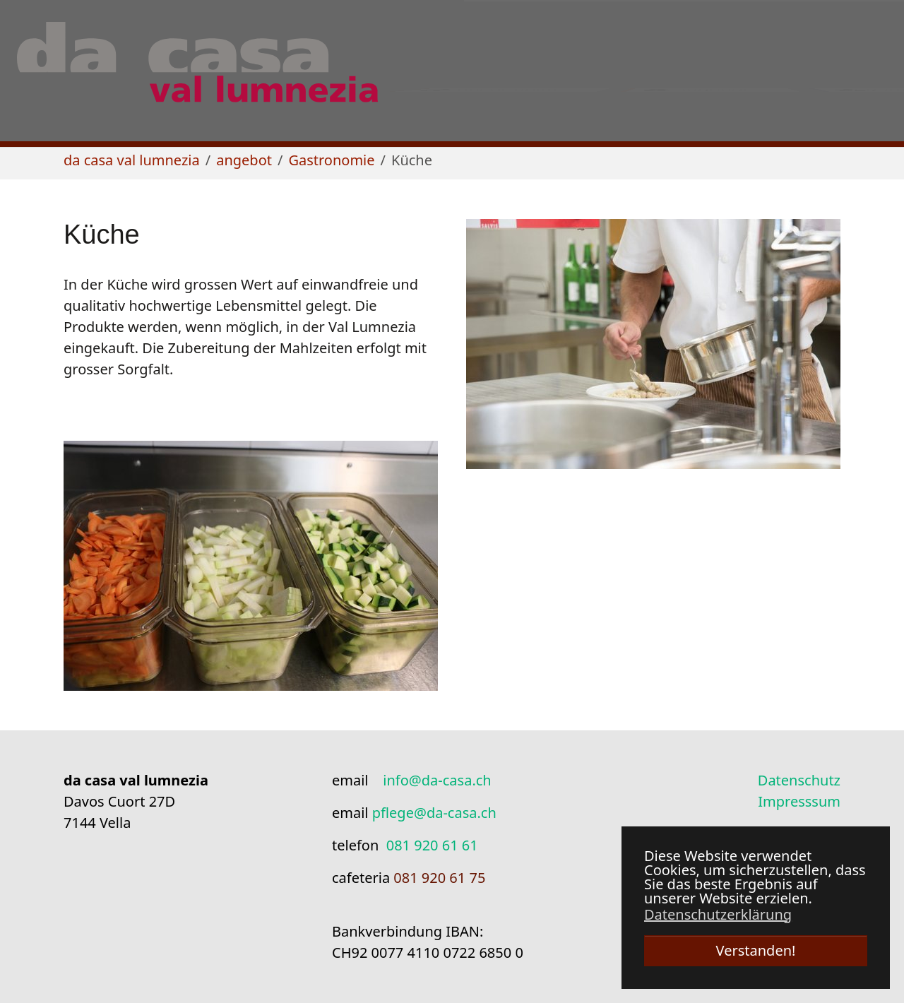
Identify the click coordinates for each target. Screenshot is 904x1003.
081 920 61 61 (432, 845)
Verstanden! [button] (756, 950)
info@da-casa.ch (437, 780)
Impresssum (799, 801)
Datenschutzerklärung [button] (718, 915)
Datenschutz (799, 780)
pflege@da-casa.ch (434, 812)
